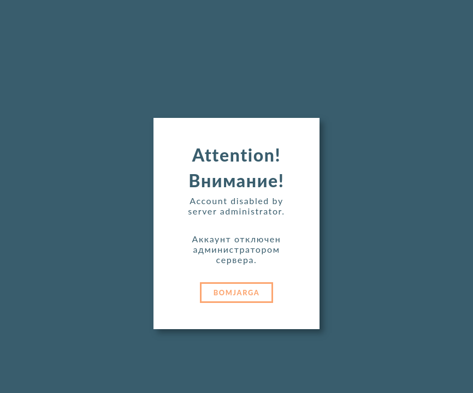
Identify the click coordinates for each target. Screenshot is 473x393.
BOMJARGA (237, 292)
